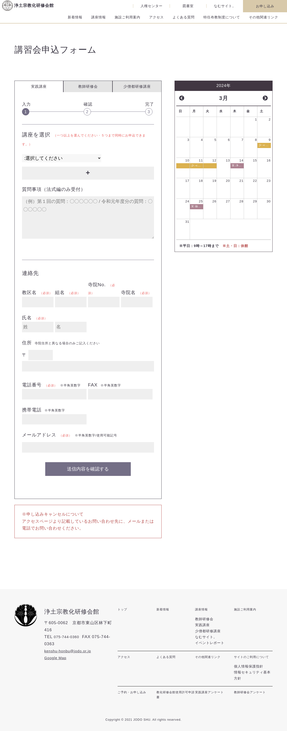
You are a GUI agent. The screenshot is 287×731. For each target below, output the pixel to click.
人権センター (152, 6)
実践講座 (202, 623)
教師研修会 (88, 87)
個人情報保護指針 (248, 668)
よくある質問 (184, 21)
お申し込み (265, 6)
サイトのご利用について (252, 657)
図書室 (188, 6)
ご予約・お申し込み (134, 693)
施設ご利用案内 (127, 21)
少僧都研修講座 (137, 87)
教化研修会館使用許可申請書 (174, 696)
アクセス (156, 21)
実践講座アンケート (211, 693)
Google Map (55, 658)
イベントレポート (209, 641)
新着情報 (75, 21)
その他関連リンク (263, 21)
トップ (123, 610)
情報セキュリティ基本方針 (252, 677)
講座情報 (98, 21)
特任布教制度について (221, 21)
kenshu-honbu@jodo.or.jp (69, 651)
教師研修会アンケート (252, 693)
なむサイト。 (225, 6)
